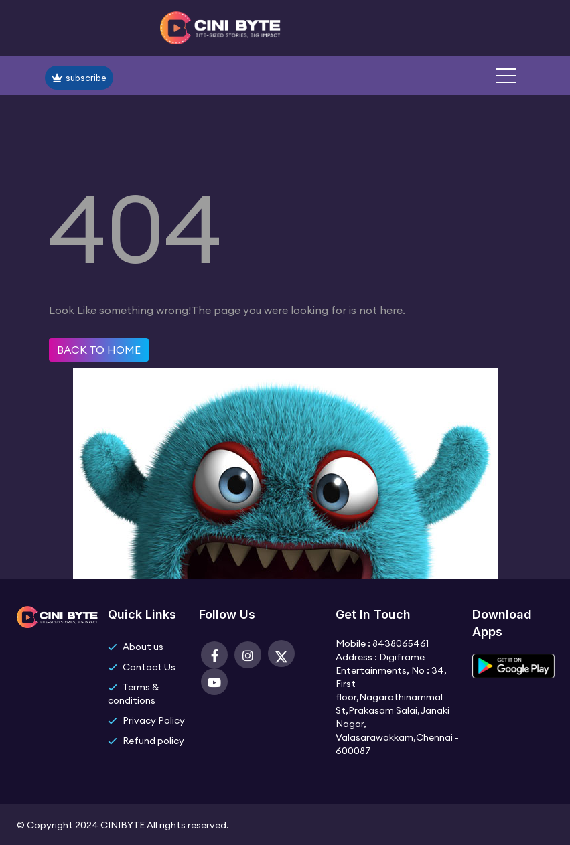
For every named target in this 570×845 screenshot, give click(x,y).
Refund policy (153, 741)
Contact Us (149, 667)
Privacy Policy (154, 720)
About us (143, 647)
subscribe (79, 77)
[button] (506, 76)
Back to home (99, 349)
